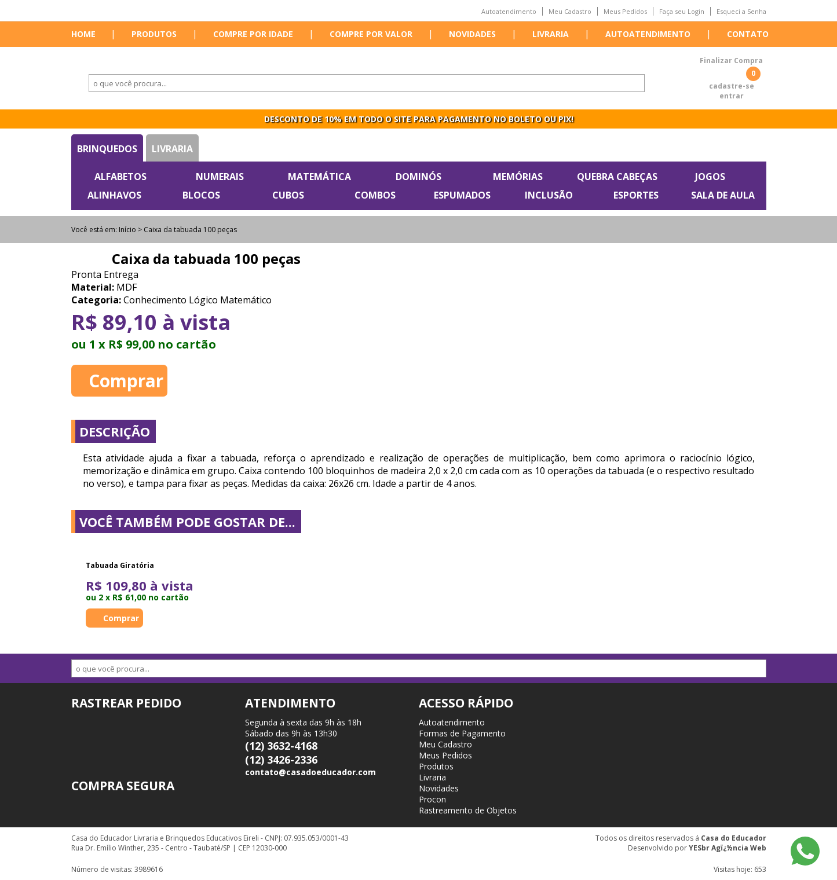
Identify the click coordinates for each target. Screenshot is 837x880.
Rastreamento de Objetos (468, 810)
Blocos (201, 195)
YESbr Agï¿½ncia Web (727, 848)
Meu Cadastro (570, 11)
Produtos (154, 33)
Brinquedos (107, 148)
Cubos (288, 195)
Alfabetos (120, 176)
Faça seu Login (681, 11)
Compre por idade (253, 33)
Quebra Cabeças (617, 176)
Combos (375, 195)
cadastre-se (731, 86)
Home (83, 33)
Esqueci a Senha (741, 11)
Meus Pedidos (625, 11)
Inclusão (549, 195)
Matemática (319, 176)
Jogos (710, 176)
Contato (748, 33)
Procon (432, 799)
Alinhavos (114, 195)
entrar (731, 96)
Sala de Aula (723, 195)
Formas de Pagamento (462, 733)
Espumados (462, 195)
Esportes (636, 195)
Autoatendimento (508, 11)
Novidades (472, 33)
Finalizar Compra (731, 60)
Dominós (418, 176)
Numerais (220, 176)
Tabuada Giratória (120, 565)
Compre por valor (371, 33)
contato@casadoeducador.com (310, 772)
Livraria (550, 33)
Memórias (518, 176)
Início (127, 229)
